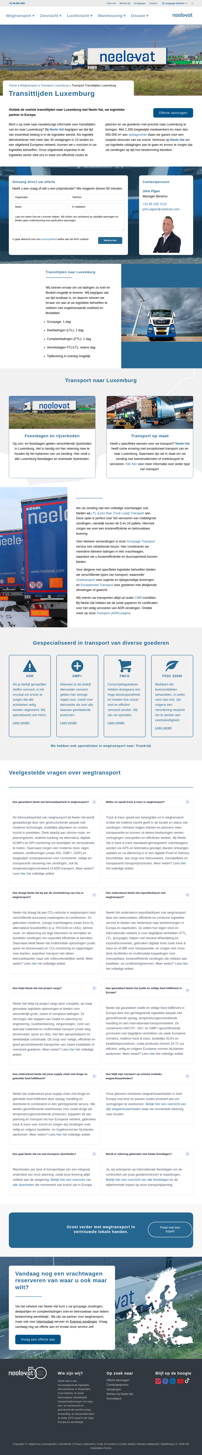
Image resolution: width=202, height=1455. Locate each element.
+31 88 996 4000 (17, 3)
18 (176, 1322)
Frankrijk (143, 746)
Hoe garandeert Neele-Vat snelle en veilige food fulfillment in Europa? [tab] (144, 990)
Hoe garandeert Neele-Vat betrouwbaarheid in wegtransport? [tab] (51, 801)
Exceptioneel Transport (97, 585)
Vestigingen (140, 3)
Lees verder (21, 723)
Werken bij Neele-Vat (120, 1393)
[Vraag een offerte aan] (38, 1339)
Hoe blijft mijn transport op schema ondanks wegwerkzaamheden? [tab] (134, 1076)
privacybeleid (49, 239)
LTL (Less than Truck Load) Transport (117, 513)
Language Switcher (175, 3)
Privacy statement (84, 1443)
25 (161, 1324)
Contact (153, 3)
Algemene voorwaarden (43, 1443)
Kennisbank (114, 1398)
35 (160, 1332)
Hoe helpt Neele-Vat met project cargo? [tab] (37, 988)
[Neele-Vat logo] (182, 14)
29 (148, 1328)
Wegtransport (29, 85)
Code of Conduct (107, 1443)
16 (172, 1327)
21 (169, 1329)
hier (23, 873)
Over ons (111, 3)
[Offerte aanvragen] (173, 113)
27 (156, 1322)
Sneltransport (86, 580)
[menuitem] (111, 3)
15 (168, 1311)
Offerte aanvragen (118, 1380)
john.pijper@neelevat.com (161, 209)
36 (128, 1341)
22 (133, 1306)
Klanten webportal (147, 1443)
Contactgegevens (118, 1384)
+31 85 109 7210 (155, 204)
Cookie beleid (127, 1443)
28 (156, 1301)
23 (134, 1337)
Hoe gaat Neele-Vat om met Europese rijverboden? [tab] (44, 1153)
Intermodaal (45, 1321)
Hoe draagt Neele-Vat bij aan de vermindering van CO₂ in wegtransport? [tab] (48, 895)
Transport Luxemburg (55, 85)
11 (128, 1314)
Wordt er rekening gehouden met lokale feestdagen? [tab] (139, 1153)
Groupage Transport (141, 541)
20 (161, 1316)
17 (149, 1297)
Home (13, 85)
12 (152, 1334)
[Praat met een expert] (170, 1229)
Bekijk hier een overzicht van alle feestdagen (137, 1179)
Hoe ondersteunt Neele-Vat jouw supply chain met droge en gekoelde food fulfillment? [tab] (50, 1076)
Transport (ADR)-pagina (113, 613)
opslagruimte (138, 134)
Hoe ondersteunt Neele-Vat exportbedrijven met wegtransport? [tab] (136, 895)
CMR (138, 598)
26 (176, 1341)
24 (156, 1329)
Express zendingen (83, 1321)
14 (169, 1308)
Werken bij (124, 3)
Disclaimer (65, 1443)
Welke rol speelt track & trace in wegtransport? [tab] (135, 801)
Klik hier (131, 464)
